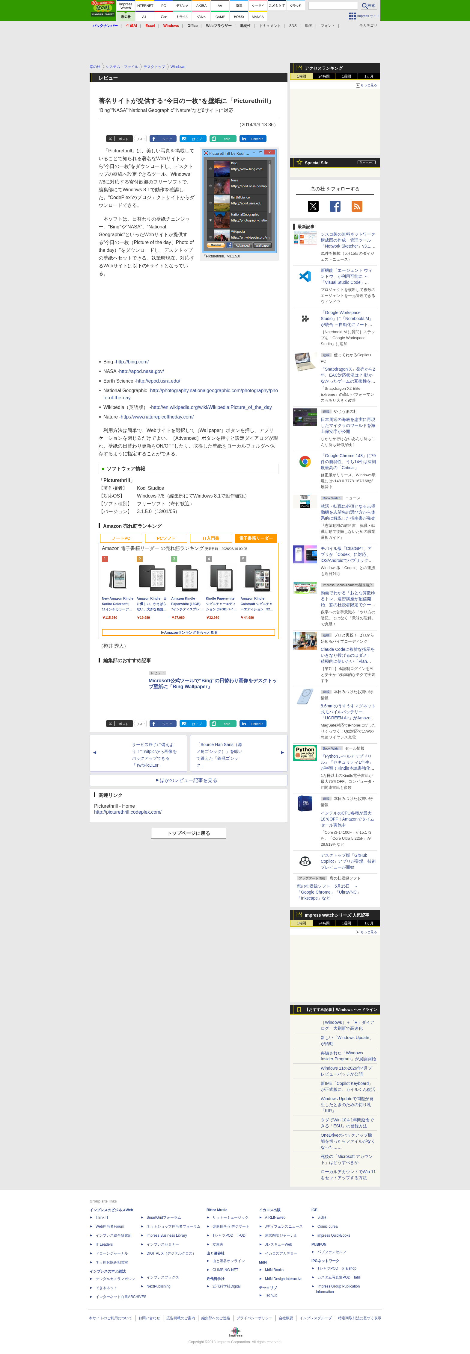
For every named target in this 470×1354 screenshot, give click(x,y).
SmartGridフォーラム (164, 1217)
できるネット (106, 1288)
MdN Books (274, 1270)
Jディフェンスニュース (284, 1226)
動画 (308, 26)
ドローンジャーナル (112, 1253)
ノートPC (121, 538)
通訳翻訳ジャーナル (281, 1235)
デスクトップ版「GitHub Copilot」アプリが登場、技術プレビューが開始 (348, 861)
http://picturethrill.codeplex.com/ (128, 812)
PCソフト (166, 538)
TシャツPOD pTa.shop (336, 1268)
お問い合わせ (149, 1318)
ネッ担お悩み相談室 (112, 1262)
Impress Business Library (167, 1235)
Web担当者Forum (110, 1226)
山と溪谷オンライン (229, 1261)
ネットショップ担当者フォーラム (174, 1226)
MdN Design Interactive (283, 1279)
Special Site (317, 162)
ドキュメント (270, 26)
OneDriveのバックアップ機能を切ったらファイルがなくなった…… (348, 1141)
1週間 (346, 76)
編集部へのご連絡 (215, 1318)
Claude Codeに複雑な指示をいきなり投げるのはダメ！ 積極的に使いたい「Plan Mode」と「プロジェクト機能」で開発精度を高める (348, 661)
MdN (263, 1262)
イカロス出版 (270, 1210)
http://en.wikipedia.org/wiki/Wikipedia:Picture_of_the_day (211, 407)
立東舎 (218, 1244)
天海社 (322, 1217)
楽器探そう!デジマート (231, 1226)
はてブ (197, 139)
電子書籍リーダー (256, 538)
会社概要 (286, 1318)
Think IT (102, 1217)
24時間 (323, 76)
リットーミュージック (230, 1217)
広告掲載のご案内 (180, 1318)
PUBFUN (318, 1244)
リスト (141, 139)
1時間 (301, 76)
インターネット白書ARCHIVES (121, 1297)
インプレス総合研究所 (114, 1235)
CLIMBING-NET (225, 1270)
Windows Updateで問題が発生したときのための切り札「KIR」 (347, 1104)
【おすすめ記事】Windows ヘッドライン (341, 1010)
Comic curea (327, 1226)
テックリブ (268, 1288)
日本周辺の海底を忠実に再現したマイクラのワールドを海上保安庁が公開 (348, 425)
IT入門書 (211, 538)
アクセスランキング (324, 68)
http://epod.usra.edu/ (158, 380)
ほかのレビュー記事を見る (188, 780)
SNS (293, 26)
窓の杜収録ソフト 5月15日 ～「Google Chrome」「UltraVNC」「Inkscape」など (329, 892)
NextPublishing (159, 1286)
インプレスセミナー (163, 1244)
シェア (167, 139)
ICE (314, 1210)
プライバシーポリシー (254, 1318)
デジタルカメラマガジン (115, 1279)
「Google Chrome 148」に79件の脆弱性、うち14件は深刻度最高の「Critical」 (348, 461)
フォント (328, 26)
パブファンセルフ (331, 1252)
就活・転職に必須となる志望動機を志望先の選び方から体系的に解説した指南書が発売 (348, 512)
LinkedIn (257, 139)
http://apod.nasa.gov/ (141, 371)
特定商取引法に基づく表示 (359, 1318)
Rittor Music (217, 1210)
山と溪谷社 (216, 1253)
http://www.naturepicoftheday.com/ (157, 416)
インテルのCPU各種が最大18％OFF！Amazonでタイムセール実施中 (347, 819)
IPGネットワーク (325, 1261)
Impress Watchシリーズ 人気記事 (337, 915)
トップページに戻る (188, 833)
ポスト (124, 139)
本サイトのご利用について (110, 1318)
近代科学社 (216, 1279)
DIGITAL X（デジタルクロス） (171, 1253)
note (227, 139)
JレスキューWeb (278, 1244)
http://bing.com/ (132, 361)
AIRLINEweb (275, 1217)
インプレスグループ (315, 1318)
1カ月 (369, 76)
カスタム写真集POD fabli (339, 1277)
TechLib (271, 1295)
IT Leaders (104, 1244)
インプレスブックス (163, 1277)
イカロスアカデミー (281, 1253)
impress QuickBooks (333, 1235)
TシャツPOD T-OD (229, 1235)
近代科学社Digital (226, 1286)
